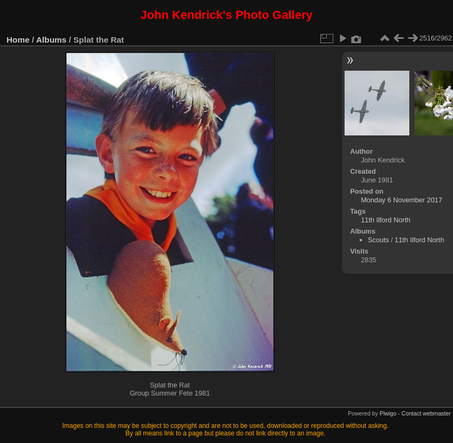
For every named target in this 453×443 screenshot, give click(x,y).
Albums (51, 39)
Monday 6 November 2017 (401, 200)
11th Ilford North (385, 220)
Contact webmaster (426, 413)
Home (18, 39)
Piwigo (388, 413)
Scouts (378, 240)
